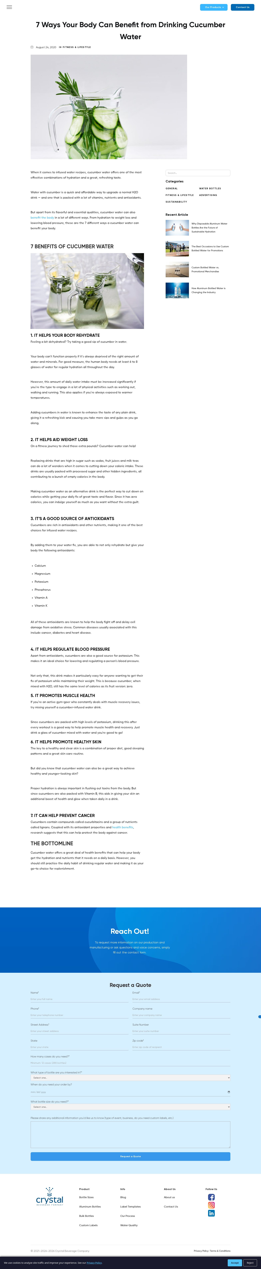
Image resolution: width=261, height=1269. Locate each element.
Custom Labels (88, 1225)
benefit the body (42, 217)
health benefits (122, 827)
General (172, 188)
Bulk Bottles (86, 1216)
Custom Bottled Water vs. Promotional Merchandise (205, 269)
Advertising (208, 195)
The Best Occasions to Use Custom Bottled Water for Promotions (210, 248)
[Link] (49, 1196)
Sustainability (176, 201)
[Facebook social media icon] (211, 1197)
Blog (123, 1197)
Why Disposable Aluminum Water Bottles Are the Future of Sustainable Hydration (209, 228)
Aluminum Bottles (90, 1207)
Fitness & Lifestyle (77, 47)
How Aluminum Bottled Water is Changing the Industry (208, 290)
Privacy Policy (201, 1251)
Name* (35, 992)
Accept (235, 1262)
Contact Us (242, 7)
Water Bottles (210, 188)
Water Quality (128, 1225)
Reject (250, 1262)
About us (169, 1197)
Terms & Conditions (220, 1251)
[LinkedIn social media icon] (211, 1213)
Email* (136, 992)
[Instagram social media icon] (211, 1205)
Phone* (35, 1008)
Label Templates (130, 1207)
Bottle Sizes (86, 1197)
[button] (9, 7)
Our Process (127, 1216)
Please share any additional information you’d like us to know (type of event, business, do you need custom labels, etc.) (102, 1118)
